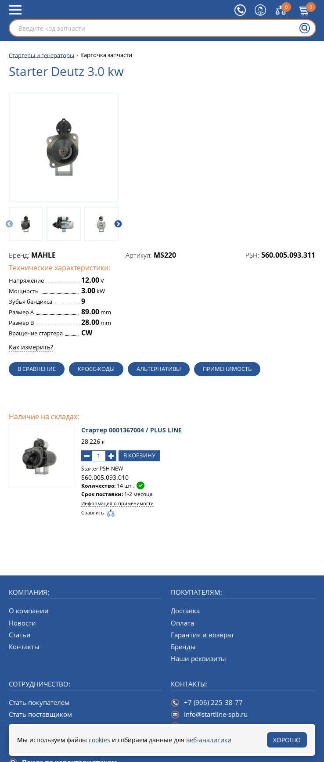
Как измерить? (31, 347)
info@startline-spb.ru (216, 714)
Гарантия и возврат (202, 634)
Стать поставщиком (40, 714)
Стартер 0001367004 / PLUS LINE (131, 430)
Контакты (24, 646)
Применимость (227, 369)
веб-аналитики (208, 740)
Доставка (185, 610)
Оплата (182, 622)
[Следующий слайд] (118, 224)
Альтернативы (159, 369)
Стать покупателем (39, 702)
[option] (26, 224)
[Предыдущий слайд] (9, 224)
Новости (22, 622)
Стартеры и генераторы (41, 55)
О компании (29, 610)
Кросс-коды (96, 369)
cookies (99, 740)
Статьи (20, 634)
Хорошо (287, 740)
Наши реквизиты (198, 658)
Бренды (183, 646)
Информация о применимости (117, 503)
